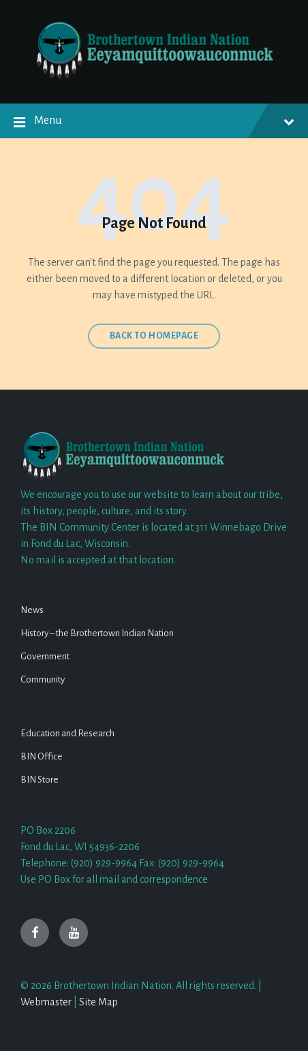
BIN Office (41, 756)
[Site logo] (154, 77)
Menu (154, 122)
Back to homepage (154, 336)
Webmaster (46, 1002)
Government (45, 656)
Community (42, 679)
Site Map (98, 1002)
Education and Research (67, 733)
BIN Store (39, 779)
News (32, 610)
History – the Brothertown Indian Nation (97, 633)
